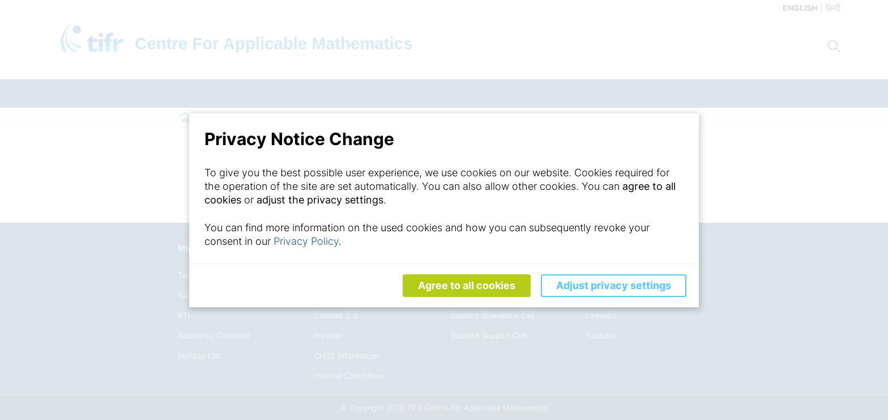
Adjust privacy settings (613, 285)
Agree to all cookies (466, 285)
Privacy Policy (306, 241)
